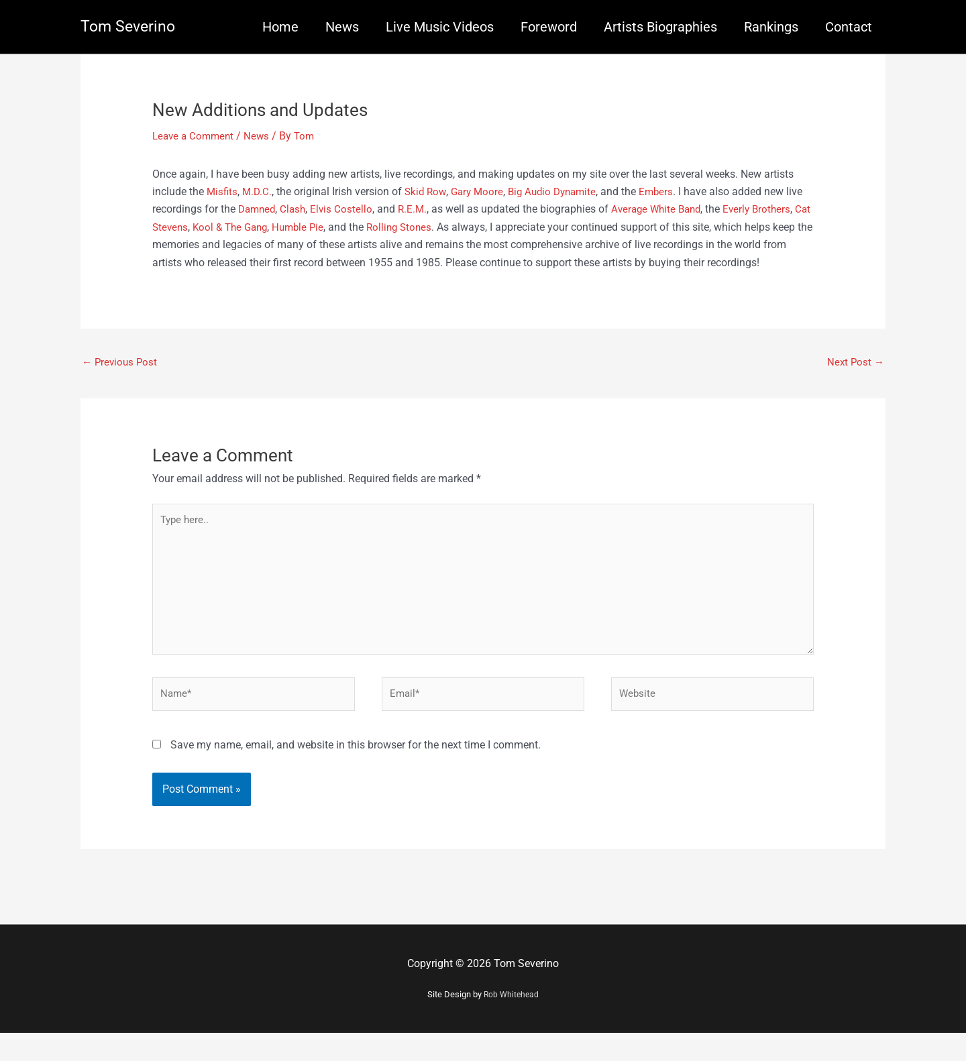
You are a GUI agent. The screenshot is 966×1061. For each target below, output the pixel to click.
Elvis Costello (364, 209)
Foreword (549, 27)
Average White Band (684, 209)
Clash (315, 209)
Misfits (223, 190)
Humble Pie (369, 226)
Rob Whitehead (511, 1023)
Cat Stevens (225, 226)
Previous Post (121, 380)
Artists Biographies (660, 27)
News (342, 27)
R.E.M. (437, 209)
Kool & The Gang (296, 226)
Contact (848, 27)
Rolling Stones (473, 226)
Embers (670, 190)
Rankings (771, 27)
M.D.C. (259, 190)
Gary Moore (483, 190)
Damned (277, 209)
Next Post (854, 380)
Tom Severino (129, 26)
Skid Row (429, 190)
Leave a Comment (195, 135)
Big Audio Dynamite (562, 190)
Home (280, 27)
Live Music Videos (440, 27)
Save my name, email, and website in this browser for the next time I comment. (355, 773)
